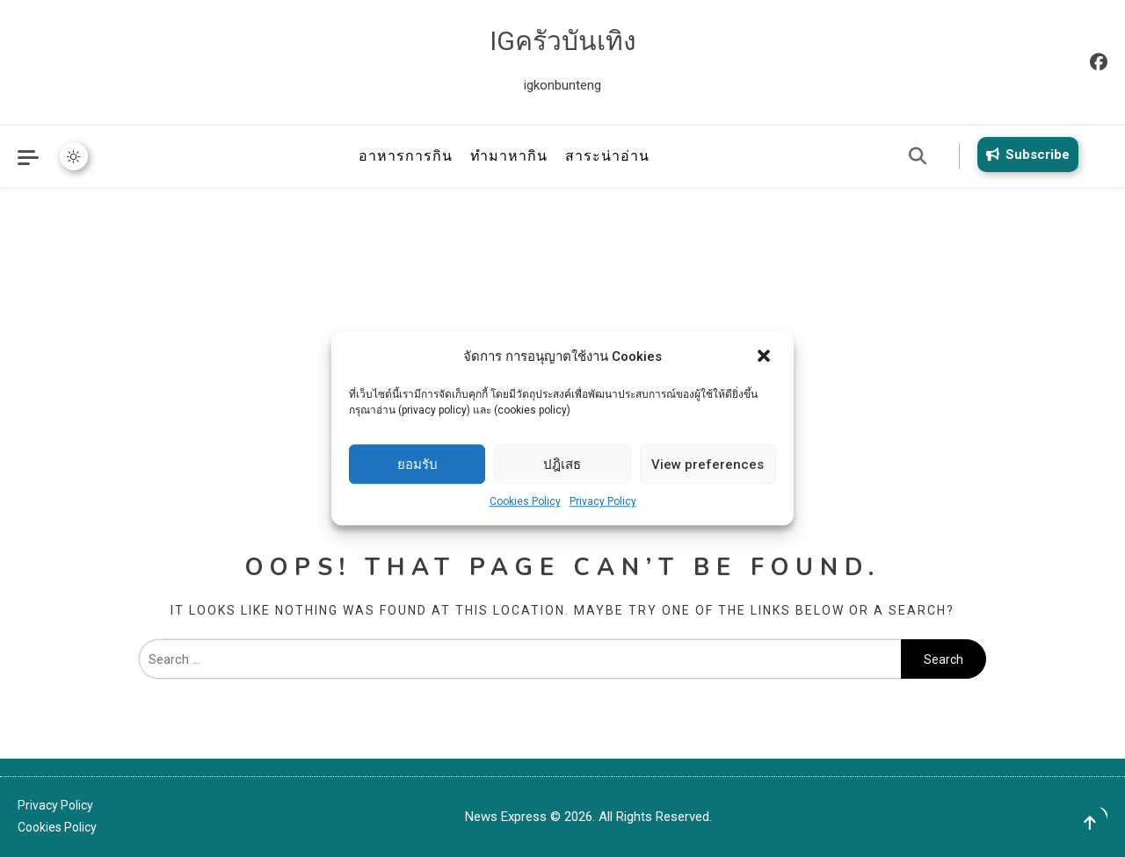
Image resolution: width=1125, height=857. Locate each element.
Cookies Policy (525, 501)
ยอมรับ (417, 464)
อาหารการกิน (406, 156)
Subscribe (1025, 154)
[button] (765, 357)
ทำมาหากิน (509, 156)
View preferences (707, 464)
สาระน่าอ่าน (607, 156)
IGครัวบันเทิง (563, 40)
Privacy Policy (603, 501)
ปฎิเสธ (562, 464)
